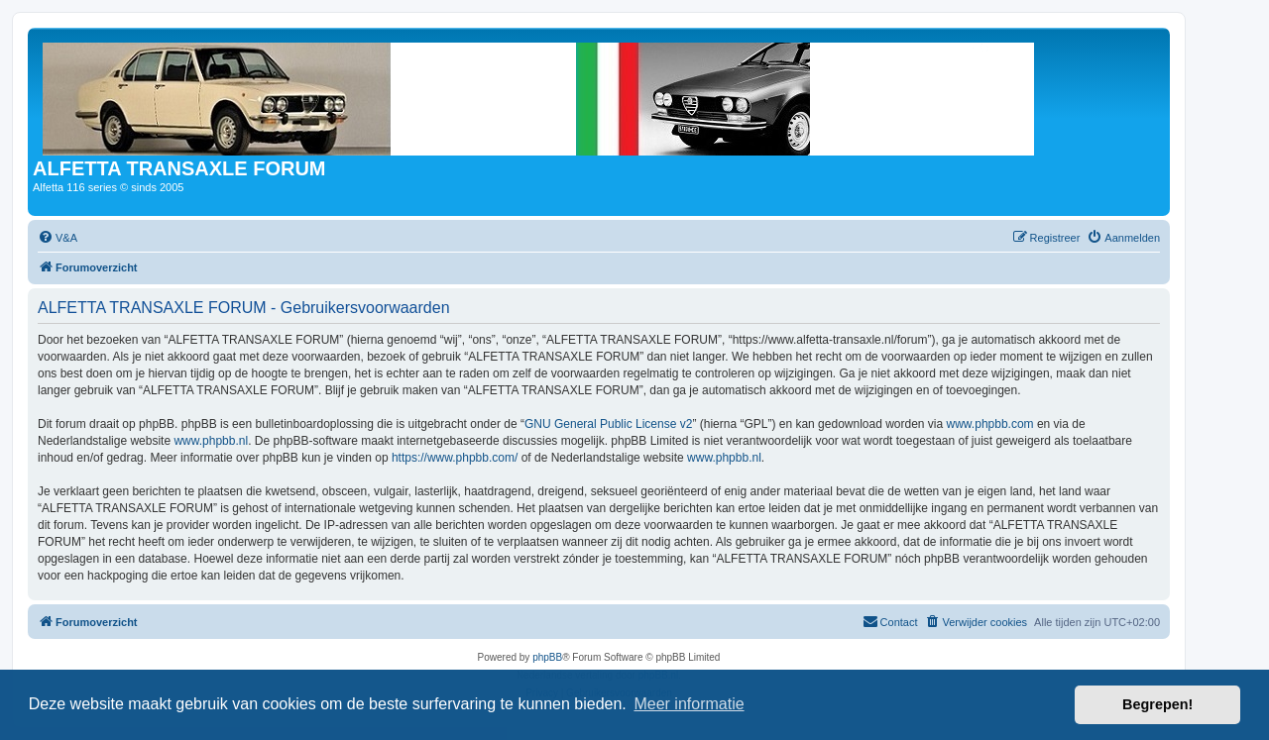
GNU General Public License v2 (608, 424)
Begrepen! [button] (1157, 704)
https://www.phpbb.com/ (455, 458)
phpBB (547, 657)
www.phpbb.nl (210, 441)
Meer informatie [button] (689, 703)
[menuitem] (57, 238)
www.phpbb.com (990, 424)
